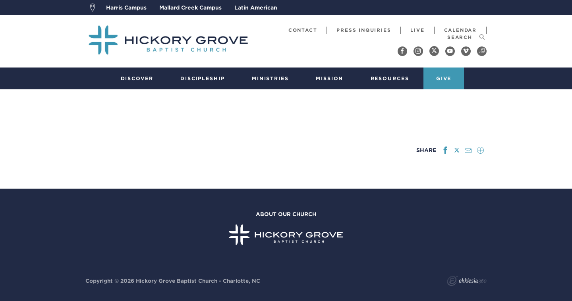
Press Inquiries (363, 30)
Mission (329, 78)
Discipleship (202, 78)
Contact (302, 30)
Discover (137, 78)
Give (444, 78)
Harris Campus (126, 7)
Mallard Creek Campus (190, 7)
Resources (390, 78)
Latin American (255, 7)
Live (417, 30)
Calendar (460, 30)
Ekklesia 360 (467, 282)
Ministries (270, 78)
